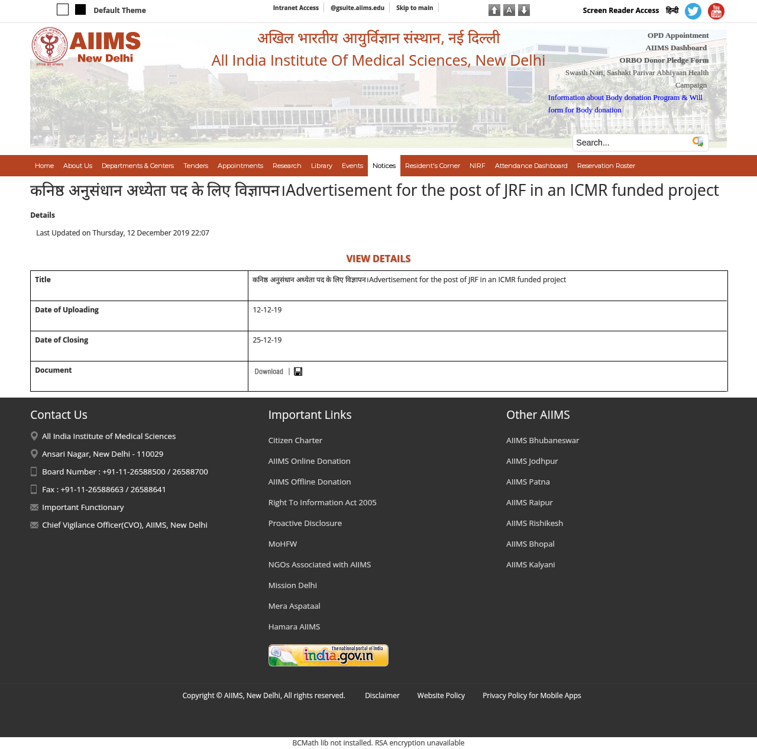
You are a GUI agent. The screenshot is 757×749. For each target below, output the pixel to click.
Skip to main (414, 8)
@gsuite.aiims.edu (357, 8)
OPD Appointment (678, 35)
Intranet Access (296, 8)
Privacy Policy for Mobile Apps (532, 695)
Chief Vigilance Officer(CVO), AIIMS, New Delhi (125, 524)
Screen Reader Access (621, 10)
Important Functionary (83, 507)
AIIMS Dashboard (676, 47)
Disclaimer (382, 695)
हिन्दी (672, 10)
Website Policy (441, 695)
